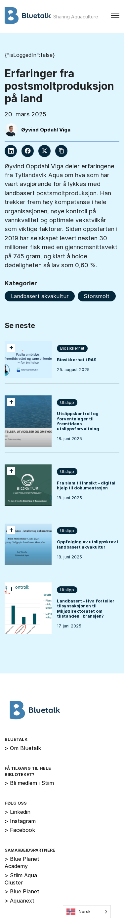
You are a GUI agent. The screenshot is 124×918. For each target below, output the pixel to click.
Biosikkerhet (72, 348)
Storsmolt (96, 296)
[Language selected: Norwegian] (87, 911)
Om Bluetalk (23, 748)
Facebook (20, 830)
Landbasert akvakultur (40, 296)
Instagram (20, 821)
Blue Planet (22, 891)
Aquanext (19, 900)
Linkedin (17, 812)
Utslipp (67, 402)
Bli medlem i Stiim (29, 783)
